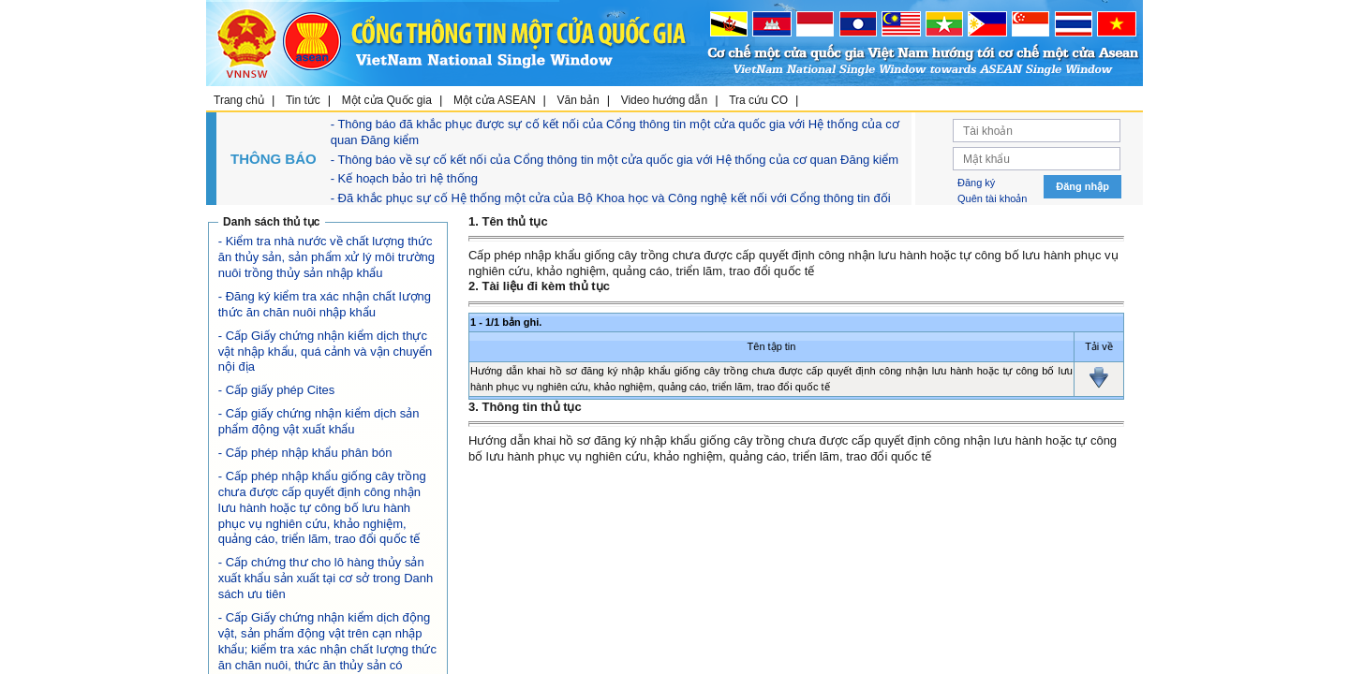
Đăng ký (976, 182)
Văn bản (578, 100)
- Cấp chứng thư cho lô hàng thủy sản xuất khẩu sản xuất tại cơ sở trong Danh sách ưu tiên (325, 578)
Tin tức (303, 100)
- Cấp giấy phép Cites (276, 390)
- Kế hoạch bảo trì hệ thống (404, 178)
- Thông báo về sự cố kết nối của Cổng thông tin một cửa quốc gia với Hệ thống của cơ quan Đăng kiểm (614, 160)
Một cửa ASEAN (494, 100)
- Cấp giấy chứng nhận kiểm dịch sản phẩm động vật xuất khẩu (319, 421)
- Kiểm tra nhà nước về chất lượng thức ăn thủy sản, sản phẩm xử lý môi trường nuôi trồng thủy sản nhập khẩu (326, 257)
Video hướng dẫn (664, 100)
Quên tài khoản (992, 198)
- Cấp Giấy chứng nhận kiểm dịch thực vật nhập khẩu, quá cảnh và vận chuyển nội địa (325, 351)
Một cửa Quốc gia (387, 100)
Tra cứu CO (758, 100)
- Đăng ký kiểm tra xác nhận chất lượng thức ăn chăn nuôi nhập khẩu (324, 304)
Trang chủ (239, 100)
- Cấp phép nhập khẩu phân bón (305, 453)
